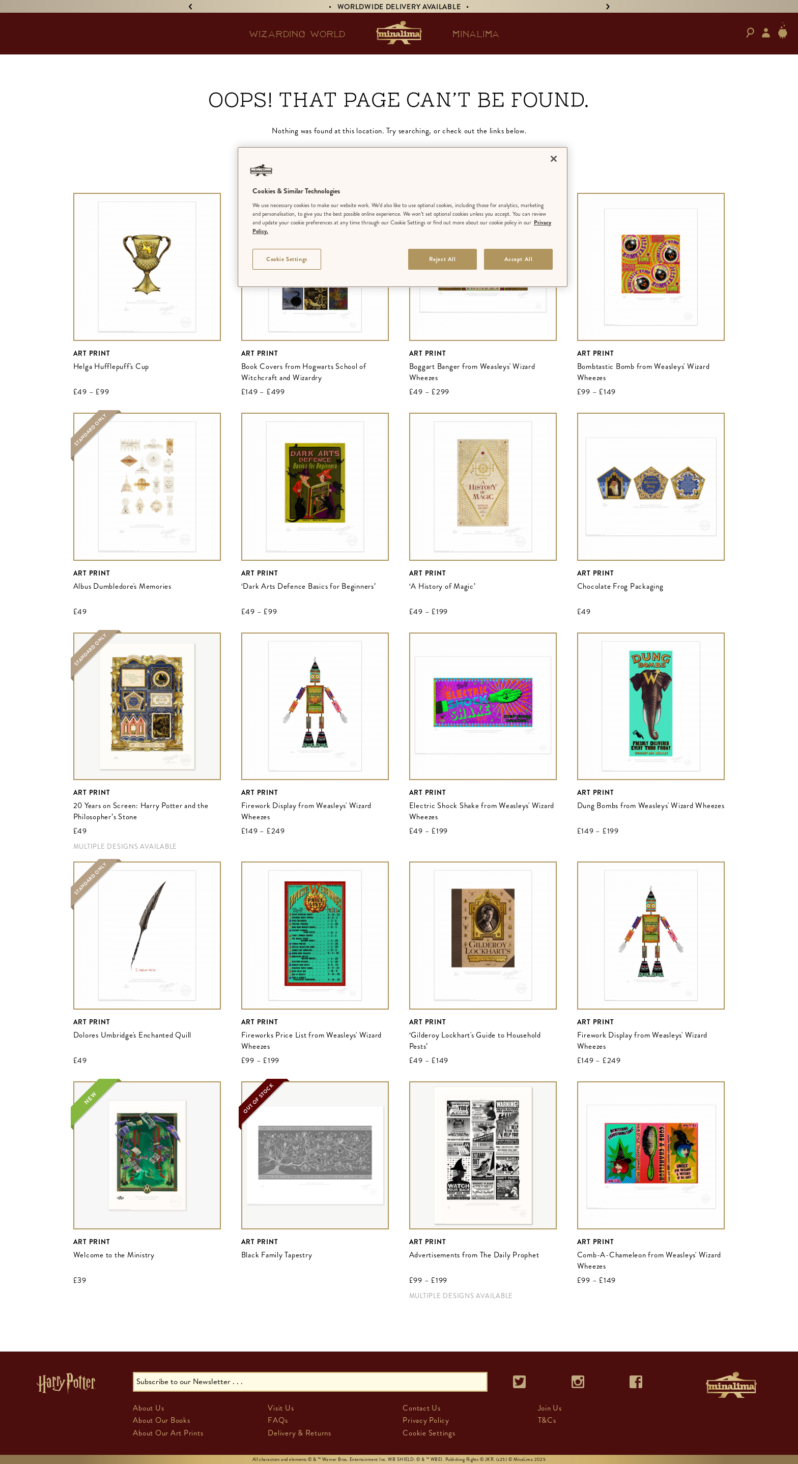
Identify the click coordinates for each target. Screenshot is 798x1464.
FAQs (278, 1420)
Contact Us (422, 1408)
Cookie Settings (429, 1433)
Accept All (518, 259)
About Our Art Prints (168, 1433)
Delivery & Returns (299, 1433)
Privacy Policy (426, 1420)
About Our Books (161, 1420)
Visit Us (281, 1408)
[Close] (554, 159)
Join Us (550, 1408)
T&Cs (547, 1420)
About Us (148, 1408)
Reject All (442, 259)
